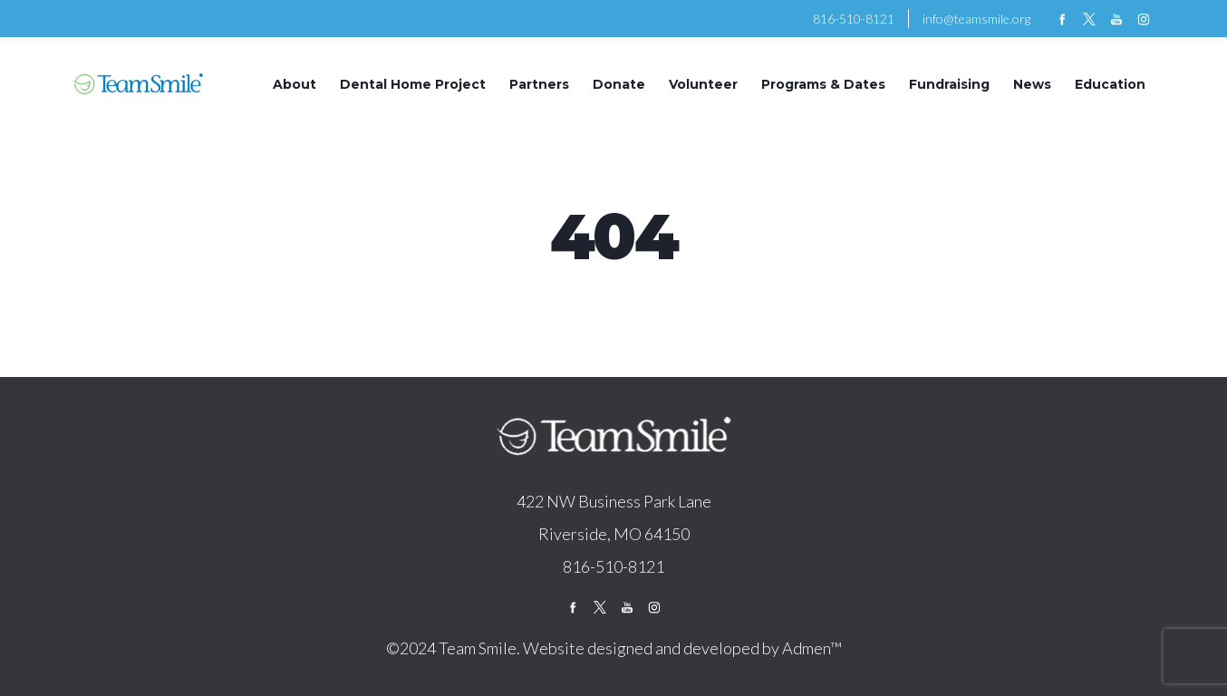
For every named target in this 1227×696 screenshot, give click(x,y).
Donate (619, 84)
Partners (539, 84)
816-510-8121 (853, 18)
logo (613, 438)
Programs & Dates (823, 84)
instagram (1143, 19)
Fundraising (949, 84)
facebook (1062, 19)
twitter (1089, 19)
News (1032, 84)
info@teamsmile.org (976, 18)
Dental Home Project (413, 84)
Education (1110, 84)
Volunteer (703, 84)
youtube (1116, 19)
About (294, 84)
